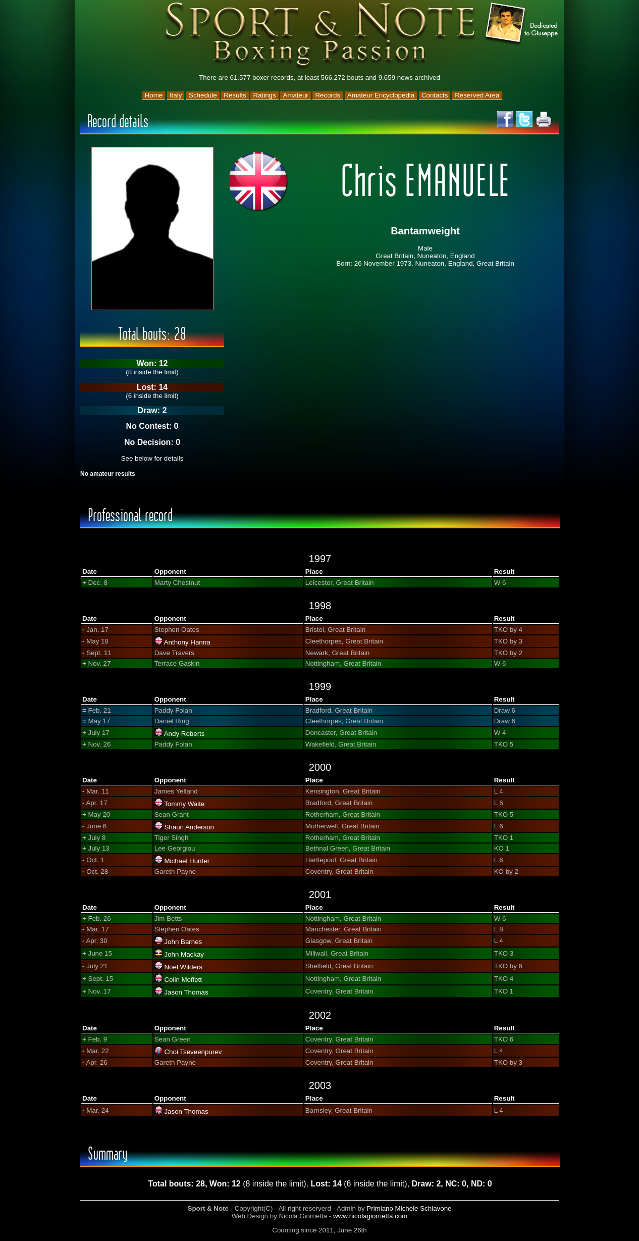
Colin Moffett (183, 979)
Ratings (264, 95)
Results (235, 95)
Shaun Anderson (189, 827)
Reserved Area (477, 95)
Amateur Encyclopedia (380, 95)
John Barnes (183, 942)
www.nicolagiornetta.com (370, 1216)
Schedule (203, 95)
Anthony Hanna (187, 642)
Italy (176, 95)
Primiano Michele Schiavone (408, 1208)
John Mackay (184, 954)
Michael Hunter (186, 861)
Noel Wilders (183, 967)
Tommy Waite (184, 804)
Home (154, 95)
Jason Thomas (186, 992)
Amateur (295, 95)
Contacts (434, 95)
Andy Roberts (184, 733)
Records (327, 95)
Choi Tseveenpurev (193, 1052)
